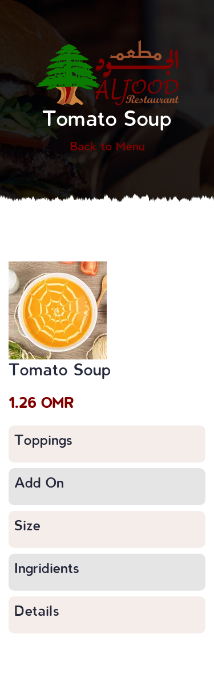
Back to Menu (107, 146)
